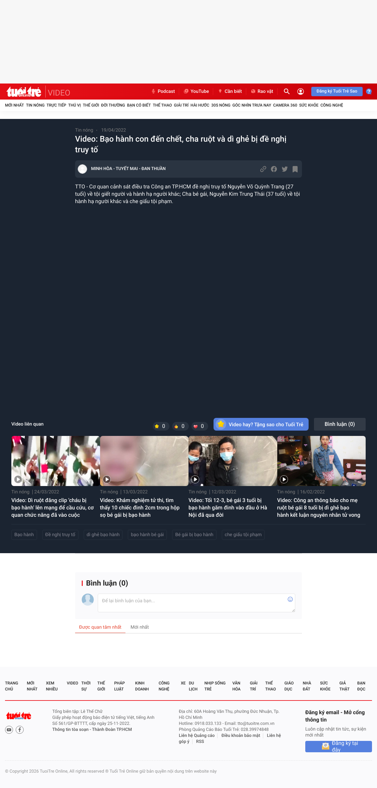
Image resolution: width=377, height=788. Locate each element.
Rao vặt (261, 91)
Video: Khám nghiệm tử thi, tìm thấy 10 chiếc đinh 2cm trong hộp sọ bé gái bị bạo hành (140, 507)
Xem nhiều (52, 686)
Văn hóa (236, 686)
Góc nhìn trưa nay (252, 105)
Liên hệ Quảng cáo (197, 735)
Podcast (162, 91)
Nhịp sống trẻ (215, 686)
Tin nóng (35, 105)
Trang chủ (11, 686)
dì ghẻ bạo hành (103, 534)
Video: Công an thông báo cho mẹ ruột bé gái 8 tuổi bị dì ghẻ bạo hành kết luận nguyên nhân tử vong (318, 507)
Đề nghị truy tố (60, 534)
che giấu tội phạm (243, 534)
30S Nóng (220, 105)
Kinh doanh (142, 686)
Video (72, 683)
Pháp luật (119, 686)
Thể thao (162, 105)
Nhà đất (307, 686)
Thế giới (91, 105)
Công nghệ (331, 105)
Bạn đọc (361, 686)
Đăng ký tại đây (345, 746)
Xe (183, 683)
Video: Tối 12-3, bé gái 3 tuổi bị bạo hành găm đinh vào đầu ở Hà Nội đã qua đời (227, 507)
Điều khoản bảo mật (241, 735)
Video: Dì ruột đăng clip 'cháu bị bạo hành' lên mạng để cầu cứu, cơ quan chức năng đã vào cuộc (52, 507)
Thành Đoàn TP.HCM (112, 729)
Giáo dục (289, 686)
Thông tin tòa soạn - (72, 729)
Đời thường (113, 105)
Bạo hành (24, 534)
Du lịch (193, 686)
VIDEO (59, 93)
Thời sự (86, 686)
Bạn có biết (139, 105)
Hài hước (200, 105)
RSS (200, 741)
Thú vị (74, 105)
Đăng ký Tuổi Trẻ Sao (337, 91)
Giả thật (344, 686)
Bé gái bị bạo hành (194, 534)
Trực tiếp (56, 105)
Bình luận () (340, 424)
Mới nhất (14, 105)
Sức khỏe (309, 105)
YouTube (196, 91)
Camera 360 (285, 105)
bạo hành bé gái (147, 534)
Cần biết (229, 91)
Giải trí (181, 105)
